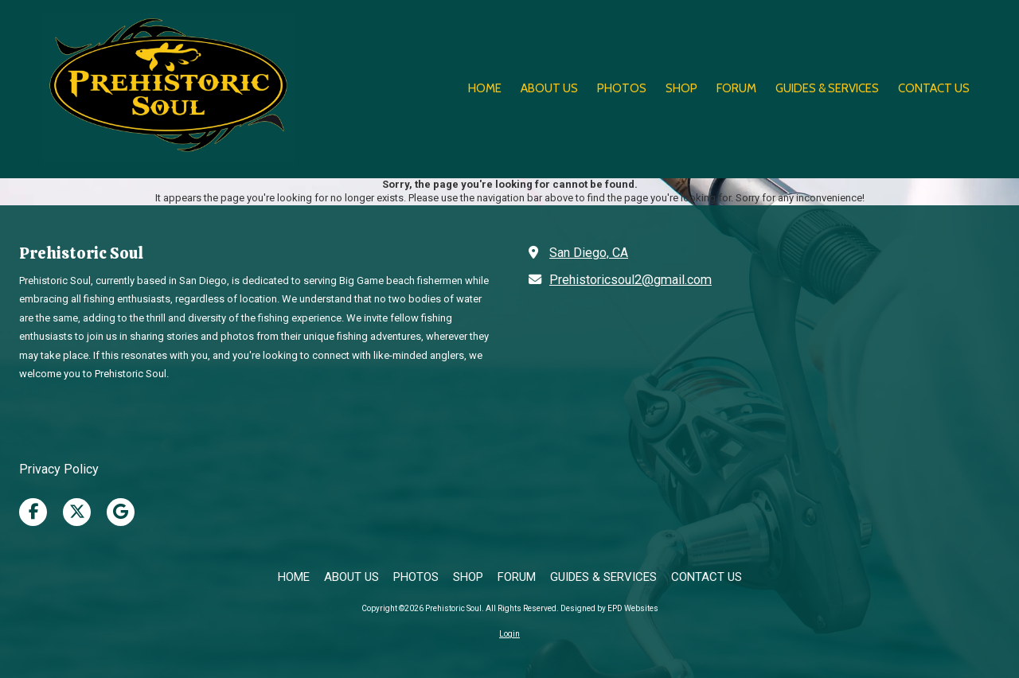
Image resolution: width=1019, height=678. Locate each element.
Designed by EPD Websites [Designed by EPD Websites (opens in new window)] (609, 608)
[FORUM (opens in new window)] (736, 89)
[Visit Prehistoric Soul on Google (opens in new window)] (121, 512)
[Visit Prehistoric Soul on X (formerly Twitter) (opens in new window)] (77, 512)
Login (509, 633)
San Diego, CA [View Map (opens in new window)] (588, 252)
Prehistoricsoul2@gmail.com (630, 279)
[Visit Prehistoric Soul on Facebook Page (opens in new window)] (33, 512)
